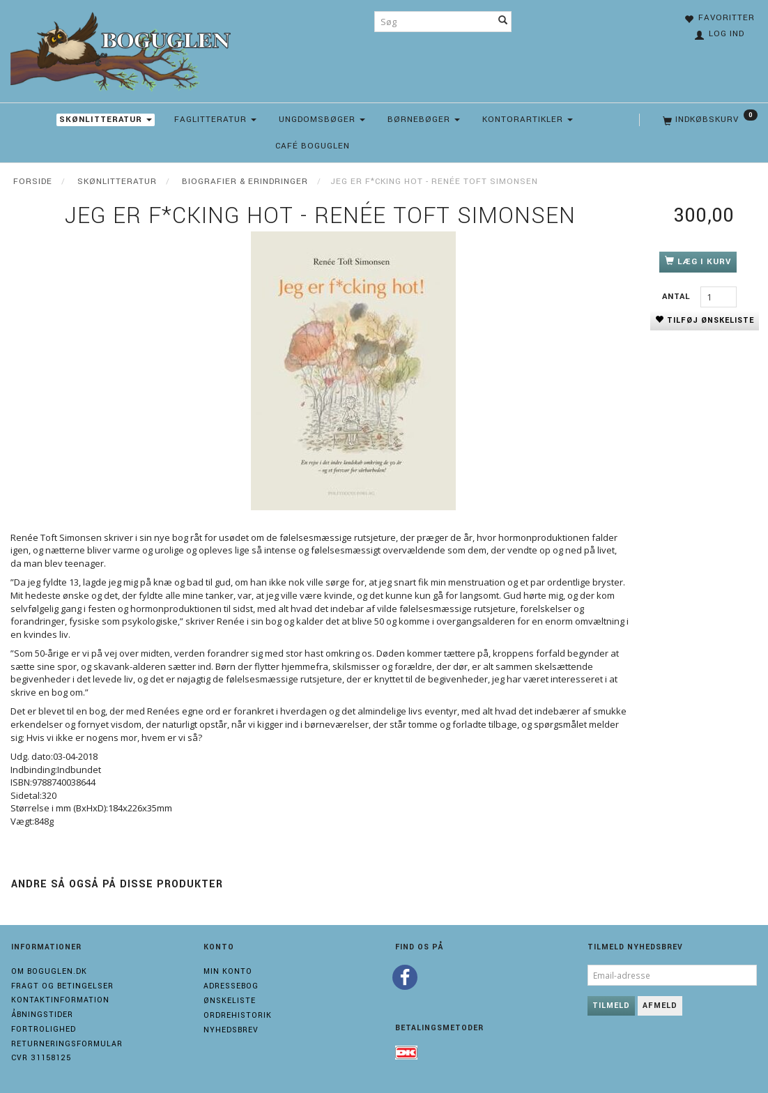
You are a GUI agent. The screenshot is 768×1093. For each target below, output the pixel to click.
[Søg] (503, 22)
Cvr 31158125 (41, 1058)
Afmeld (660, 1005)
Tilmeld (611, 1005)
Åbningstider (42, 1014)
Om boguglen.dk (49, 971)
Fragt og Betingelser (62, 986)
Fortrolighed (43, 1029)
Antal (677, 297)
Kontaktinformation (60, 1000)
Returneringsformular (67, 1044)
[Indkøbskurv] (709, 120)
